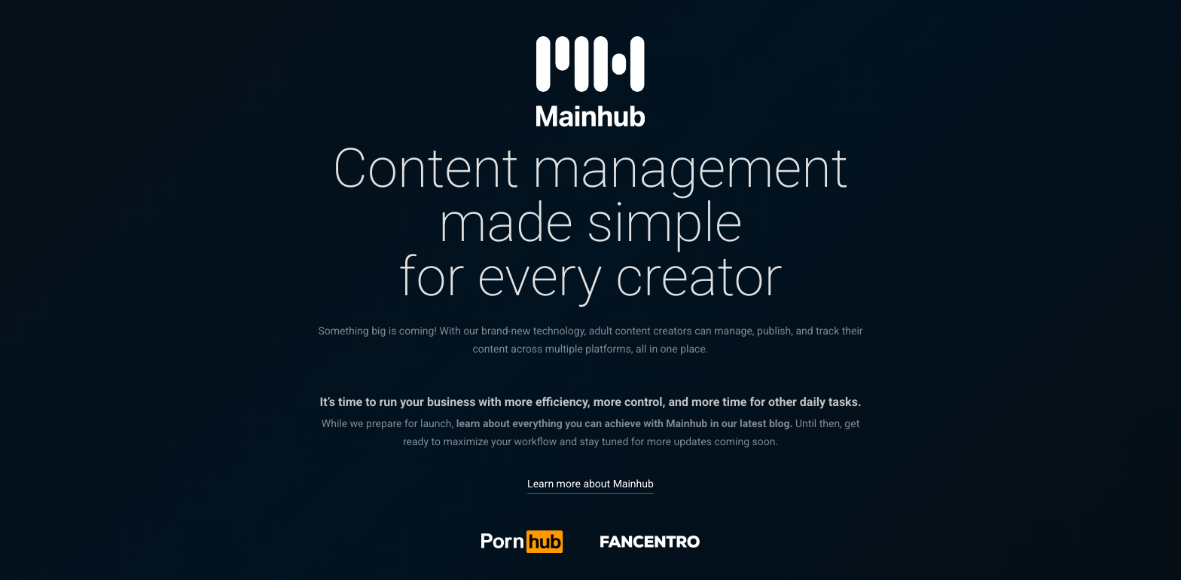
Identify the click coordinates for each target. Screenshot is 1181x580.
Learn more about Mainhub (590, 484)
